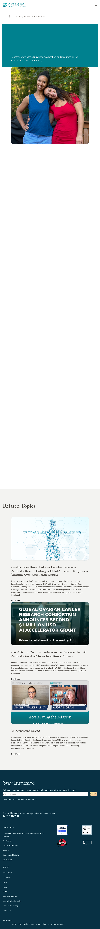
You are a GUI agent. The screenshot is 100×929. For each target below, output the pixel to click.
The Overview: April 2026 (26, 731)
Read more (17, 600)
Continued (15, 595)
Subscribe (93, 794)
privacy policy (32, 799)
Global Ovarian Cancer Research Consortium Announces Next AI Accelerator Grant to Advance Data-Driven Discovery (48, 654)
